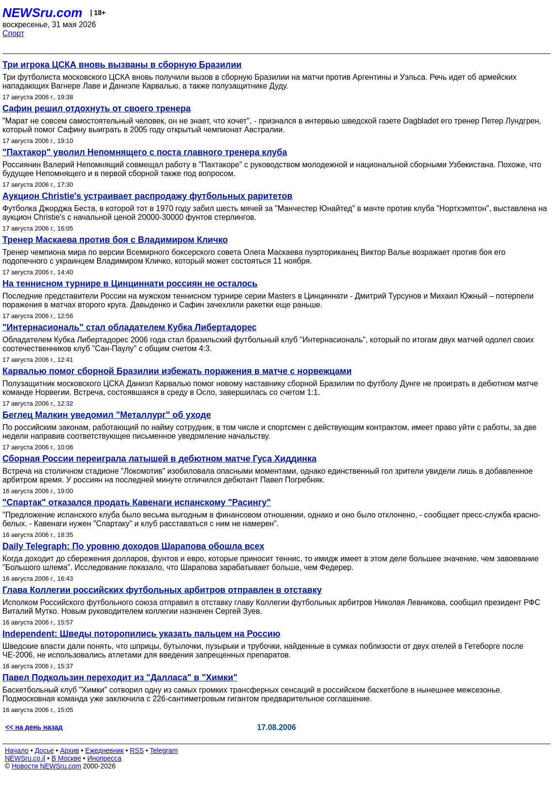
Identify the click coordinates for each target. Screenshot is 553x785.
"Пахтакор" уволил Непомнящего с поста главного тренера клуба (144, 152)
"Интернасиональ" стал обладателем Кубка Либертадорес (129, 327)
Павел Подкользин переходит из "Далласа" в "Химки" (119, 677)
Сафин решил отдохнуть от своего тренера (96, 108)
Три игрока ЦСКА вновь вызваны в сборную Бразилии (122, 65)
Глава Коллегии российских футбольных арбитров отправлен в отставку (162, 590)
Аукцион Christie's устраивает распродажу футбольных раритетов (147, 196)
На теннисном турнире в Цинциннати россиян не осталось (129, 283)
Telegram (164, 750)
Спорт (13, 33)
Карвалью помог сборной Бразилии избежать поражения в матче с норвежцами (177, 371)
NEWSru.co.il (25, 758)
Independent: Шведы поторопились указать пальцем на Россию (141, 634)
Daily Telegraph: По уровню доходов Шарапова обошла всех (133, 546)
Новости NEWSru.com (46, 766)
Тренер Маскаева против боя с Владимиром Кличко (115, 240)
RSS (137, 750)
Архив (69, 750)
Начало (17, 750)
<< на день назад (34, 727)
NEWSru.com (42, 12)
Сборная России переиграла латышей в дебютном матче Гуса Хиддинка (159, 459)
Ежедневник (104, 750)
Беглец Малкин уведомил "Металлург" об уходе (106, 415)
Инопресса (104, 758)
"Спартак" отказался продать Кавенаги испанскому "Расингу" (136, 502)
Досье (44, 750)
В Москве (66, 758)
